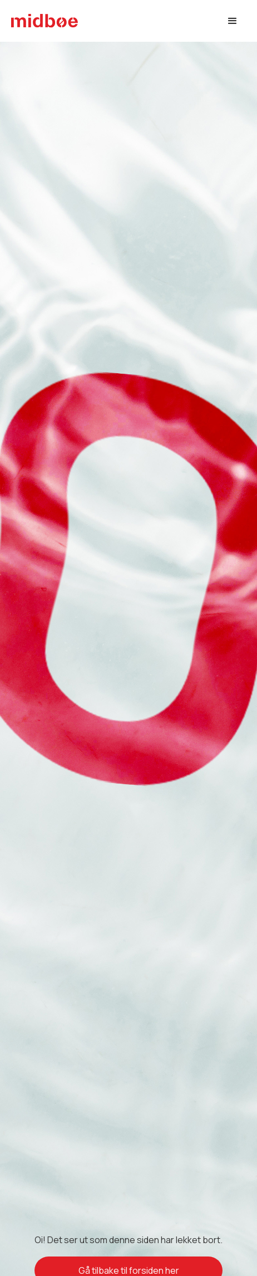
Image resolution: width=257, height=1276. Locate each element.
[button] (232, 21)
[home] (44, 21)
